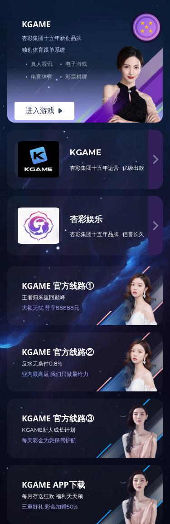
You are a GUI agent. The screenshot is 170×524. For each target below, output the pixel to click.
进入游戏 (44, 110)
